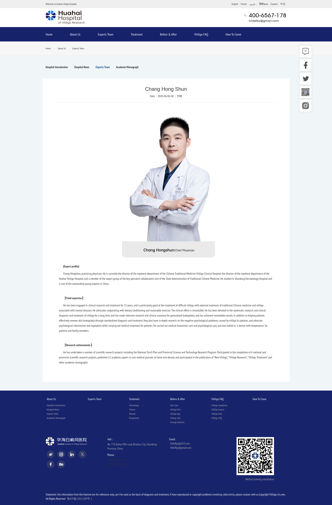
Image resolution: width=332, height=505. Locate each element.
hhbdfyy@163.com (180, 443)
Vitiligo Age (175, 413)
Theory (132, 409)
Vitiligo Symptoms (219, 405)
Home (49, 34)
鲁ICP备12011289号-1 (79, 499)
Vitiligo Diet (216, 413)
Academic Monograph (127, 67)
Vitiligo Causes (217, 409)
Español (274, 4)
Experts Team (105, 34)
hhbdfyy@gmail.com (264, 20)
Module (132, 413)
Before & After (168, 34)
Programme (134, 418)
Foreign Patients (177, 422)
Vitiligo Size (175, 418)
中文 (282, 4)
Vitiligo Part (175, 409)
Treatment (136, 34)
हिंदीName (263, 4)
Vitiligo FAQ (201, 34)
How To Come (233, 34)
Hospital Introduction (57, 67)
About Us (75, 34)
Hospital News (81, 67)
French (244, 4)
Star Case (174, 405)
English (235, 4)
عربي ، (253, 4)
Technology (134, 405)
